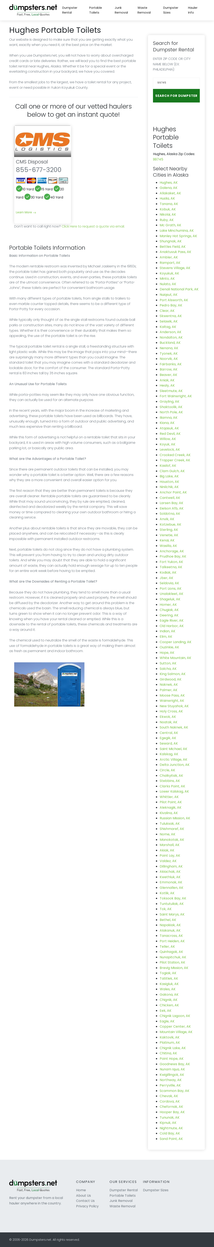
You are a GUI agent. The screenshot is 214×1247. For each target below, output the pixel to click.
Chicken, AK (169, 1005)
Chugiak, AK (169, 609)
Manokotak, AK (172, 839)
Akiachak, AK (170, 871)
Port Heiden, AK (172, 941)
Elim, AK (166, 636)
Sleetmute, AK (171, 390)
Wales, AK (168, 989)
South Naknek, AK (174, 727)
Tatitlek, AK (169, 978)
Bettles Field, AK (173, 246)
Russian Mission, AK (175, 818)
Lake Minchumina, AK (177, 230)
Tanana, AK (169, 203)
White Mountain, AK (175, 657)
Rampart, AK (170, 262)
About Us (83, 1195)
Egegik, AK (168, 738)
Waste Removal (144, 10)
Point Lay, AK (170, 855)
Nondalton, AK (171, 337)
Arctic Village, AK (173, 759)
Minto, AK (167, 278)
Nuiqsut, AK (168, 294)
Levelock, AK (170, 449)
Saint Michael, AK (173, 748)
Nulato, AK (168, 284)
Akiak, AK (167, 850)
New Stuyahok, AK (174, 706)
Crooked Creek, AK (175, 455)
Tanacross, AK (171, 935)
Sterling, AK (169, 529)
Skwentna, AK (171, 316)
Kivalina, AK (169, 813)
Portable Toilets (95, 10)
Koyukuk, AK (169, 273)
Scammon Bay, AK (174, 1090)
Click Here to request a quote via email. (93, 226)
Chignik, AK (168, 999)
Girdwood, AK (170, 679)
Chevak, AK (169, 1096)
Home (81, 1190)
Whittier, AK (169, 796)
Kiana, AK (167, 422)
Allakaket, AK (170, 193)
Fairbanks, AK (171, 364)
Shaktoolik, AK (171, 407)
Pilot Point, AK (171, 802)
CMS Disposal (32, 161)
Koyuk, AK (167, 444)
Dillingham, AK (171, 866)
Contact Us (85, 1200)
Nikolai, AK (168, 214)
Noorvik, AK (169, 358)
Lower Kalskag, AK (174, 791)
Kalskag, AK (169, 754)
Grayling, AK (169, 401)
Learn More (26, 212)
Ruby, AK (167, 220)
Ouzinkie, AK (169, 647)
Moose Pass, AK (172, 695)
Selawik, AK (169, 321)
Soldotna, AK (170, 513)
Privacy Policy (87, 1206)
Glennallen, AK (171, 887)
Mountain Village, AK (176, 1031)
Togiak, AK (168, 973)
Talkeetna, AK (171, 567)
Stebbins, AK (170, 780)
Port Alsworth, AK (174, 300)
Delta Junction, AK (175, 764)
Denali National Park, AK (179, 289)
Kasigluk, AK (169, 983)
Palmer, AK (168, 690)
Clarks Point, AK (172, 786)
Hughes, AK (169, 182)
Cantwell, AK (170, 497)
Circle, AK (167, 770)
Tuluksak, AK (170, 823)
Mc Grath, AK (170, 225)
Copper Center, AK (175, 1026)
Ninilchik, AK (169, 486)
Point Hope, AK (171, 1058)
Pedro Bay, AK (171, 305)
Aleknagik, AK (170, 807)
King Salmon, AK (173, 674)
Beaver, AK (168, 374)
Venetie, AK (169, 535)
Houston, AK (169, 481)
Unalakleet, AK (171, 593)
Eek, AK (165, 1010)
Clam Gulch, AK (172, 471)
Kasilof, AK (168, 465)
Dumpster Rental (69, 10)
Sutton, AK (168, 663)
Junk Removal (121, 10)
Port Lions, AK (170, 588)
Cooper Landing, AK (175, 642)
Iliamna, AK (168, 417)
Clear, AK (167, 310)
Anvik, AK (167, 519)
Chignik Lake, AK (173, 1048)
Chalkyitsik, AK (171, 775)
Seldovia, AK (169, 583)
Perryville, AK (170, 1085)
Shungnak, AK (171, 241)
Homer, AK (168, 604)
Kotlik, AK (167, 893)
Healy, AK (167, 385)
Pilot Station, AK (172, 962)
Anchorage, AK (172, 551)
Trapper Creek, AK (175, 460)
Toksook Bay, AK (173, 898)
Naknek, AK (169, 684)
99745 (158, 159)
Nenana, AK (169, 348)
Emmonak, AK (171, 882)
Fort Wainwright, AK (176, 396)
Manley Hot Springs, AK (178, 236)
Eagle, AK (167, 1021)
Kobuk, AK (168, 209)
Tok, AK (166, 909)
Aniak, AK (167, 380)
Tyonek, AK (169, 353)
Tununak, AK (170, 1117)
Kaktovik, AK (170, 1037)
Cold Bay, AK (170, 1133)
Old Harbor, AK (172, 626)
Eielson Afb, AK (171, 508)
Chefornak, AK (171, 1106)
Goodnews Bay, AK (175, 1064)
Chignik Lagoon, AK (175, 1015)
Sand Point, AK (171, 1138)
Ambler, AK (169, 257)
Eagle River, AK (171, 620)
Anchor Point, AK (173, 492)
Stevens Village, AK (175, 268)
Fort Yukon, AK (171, 561)
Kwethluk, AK (170, 877)
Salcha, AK (168, 668)
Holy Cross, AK (171, 711)
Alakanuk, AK (170, 930)
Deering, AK (169, 615)
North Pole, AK (171, 412)
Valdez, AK (168, 861)
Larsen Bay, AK (171, 503)
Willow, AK (168, 438)
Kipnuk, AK (168, 1122)
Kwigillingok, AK (172, 1074)
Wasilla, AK (168, 545)
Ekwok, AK (168, 716)
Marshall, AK (170, 844)
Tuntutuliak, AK (172, 903)
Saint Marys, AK (172, 914)
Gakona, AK (169, 994)
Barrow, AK (168, 369)
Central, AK (169, 732)
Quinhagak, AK (171, 951)
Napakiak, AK (170, 925)
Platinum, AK (170, 1042)
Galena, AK (168, 187)
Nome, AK (167, 834)
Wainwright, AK (172, 700)
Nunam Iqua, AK (172, 1069)
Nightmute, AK (171, 1128)
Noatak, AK (168, 722)
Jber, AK (166, 577)
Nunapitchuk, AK (173, 957)
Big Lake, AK (169, 476)
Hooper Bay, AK (172, 1112)
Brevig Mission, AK (174, 967)
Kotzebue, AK (170, 524)
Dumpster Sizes (170, 10)
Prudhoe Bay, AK (173, 556)
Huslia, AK (167, 198)
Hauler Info (192, 10)
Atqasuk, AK (169, 428)
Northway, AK (171, 1080)
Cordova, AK (170, 1101)
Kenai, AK (167, 540)
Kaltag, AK (168, 326)
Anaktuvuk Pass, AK (175, 251)
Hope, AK (167, 652)
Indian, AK (167, 631)
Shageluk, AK (170, 599)
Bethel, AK (168, 919)
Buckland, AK (170, 342)
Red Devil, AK (170, 433)
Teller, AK (167, 946)
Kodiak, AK (168, 572)
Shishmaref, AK (172, 828)
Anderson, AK (170, 332)
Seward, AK (169, 743)
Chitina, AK (168, 1053)
